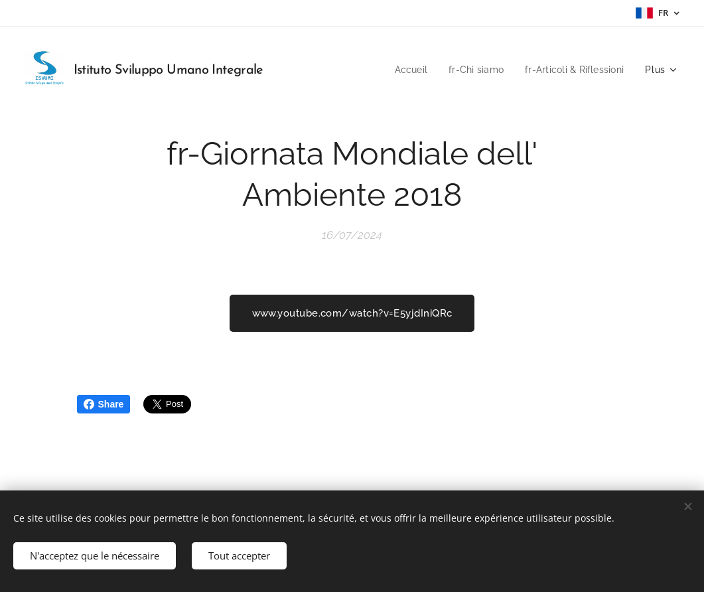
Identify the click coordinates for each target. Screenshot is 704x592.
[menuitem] (402, 69)
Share (104, 404)
